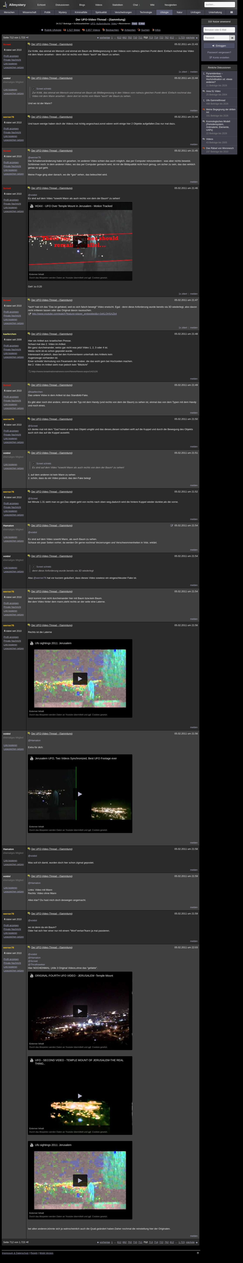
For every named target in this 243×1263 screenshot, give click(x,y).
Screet (7, 44)
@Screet (33, 425)
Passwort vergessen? (219, 52)
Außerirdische (103, 23)
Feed (134, 24)
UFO (93, 23)
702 (130, 37)
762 (167, 37)
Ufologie (164, 12)
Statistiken (117, 5)
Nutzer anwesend (219, 21)
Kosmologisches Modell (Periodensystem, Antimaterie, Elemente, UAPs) (219, 127)
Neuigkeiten (171, 5)
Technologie (146, 12)
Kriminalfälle (81, 12)
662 (124, 37)
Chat (136, 5)
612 (119, 37)
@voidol (32, 194)
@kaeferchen (35, 391)
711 (140, 37)
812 (172, 37)
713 (151, 37)
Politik (47, 12)
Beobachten (112, 30)
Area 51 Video (219, 93)
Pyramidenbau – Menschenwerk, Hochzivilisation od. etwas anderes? (219, 79)
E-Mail (141, 24)
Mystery (63, 12)
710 (135, 37)
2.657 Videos (93, 30)
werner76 (8, 117)
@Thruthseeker (36, 964)
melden (194, 72)
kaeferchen (9, 334)
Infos (157, 30)
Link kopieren (10, 63)
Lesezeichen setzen (14, 67)
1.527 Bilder (73, 30)
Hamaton (8, 525)
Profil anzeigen (11, 56)
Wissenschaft (29, 12)
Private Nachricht (12, 60)
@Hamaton (34, 740)
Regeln (34, 1253)
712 (146, 37)
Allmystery (17, 5)
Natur (179, 12)
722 (161, 37)
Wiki (152, 5)
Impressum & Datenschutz (15, 1253)
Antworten (130, 30)
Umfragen (196, 12)
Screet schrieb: (41, 88)
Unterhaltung (215, 12)
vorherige (105, 37)
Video (114, 23)
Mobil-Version (46, 1253)
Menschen (9, 12)
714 (156, 37)
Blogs (82, 5)
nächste (190, 37)
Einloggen (221, 45)
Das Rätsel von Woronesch (219, 150)
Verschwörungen (123, 12)
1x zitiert (183, 72)
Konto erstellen (221, 57)
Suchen (145, 30)
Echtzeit (41, 5)
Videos (98, 5)
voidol (6, 78)
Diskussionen (62, 5)
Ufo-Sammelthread (219, 102)
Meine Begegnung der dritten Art (219, 112)
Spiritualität (101, 12)
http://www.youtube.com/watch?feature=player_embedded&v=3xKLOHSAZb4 (74, 313)
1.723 (181, 37)
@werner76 (34, 157)
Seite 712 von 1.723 (16, 37)
